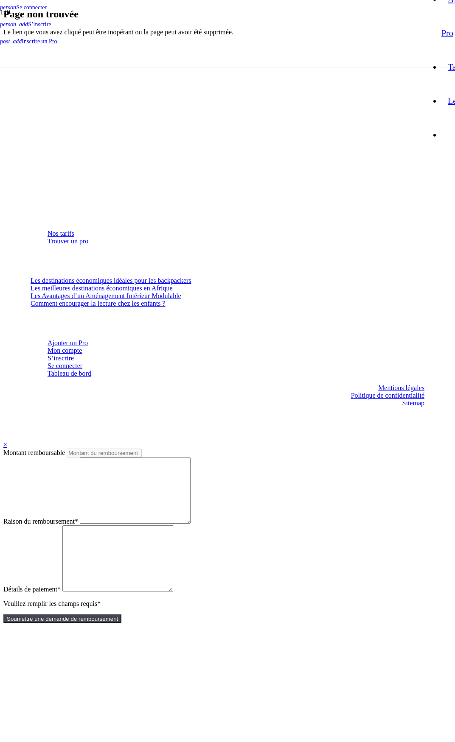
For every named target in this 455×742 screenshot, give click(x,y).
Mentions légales (401, 387)
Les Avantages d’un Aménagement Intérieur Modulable (106, 295)
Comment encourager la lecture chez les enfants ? (98, 303)
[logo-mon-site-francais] (212, 201)
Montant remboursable (35, 452)
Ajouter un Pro (68, 342)
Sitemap (413, 403)
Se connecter (65, 365)
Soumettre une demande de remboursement (62, 644)
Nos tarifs (61, 233)
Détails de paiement (32, 614)
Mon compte (65, 350)
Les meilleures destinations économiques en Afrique (102, 288)
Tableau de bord (69, 373)
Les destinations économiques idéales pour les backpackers (111, 280)
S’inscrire (61, 358)
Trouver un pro (68, 241)
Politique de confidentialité (387, 395)
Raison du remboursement (40, 534)
